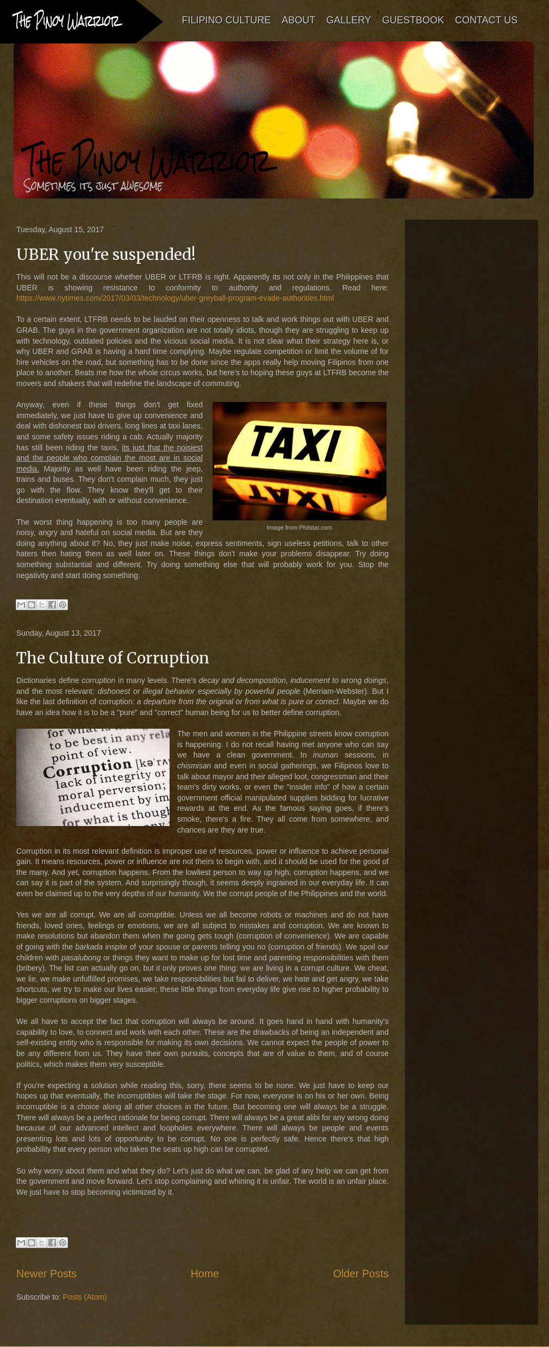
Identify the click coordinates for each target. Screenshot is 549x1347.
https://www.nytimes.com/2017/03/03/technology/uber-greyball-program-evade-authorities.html (175, 298)
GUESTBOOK (413, 20)
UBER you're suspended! (106, 254)
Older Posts (361, 1274)
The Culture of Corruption (112, 658)
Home (205, 1274)
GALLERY (349, 20)
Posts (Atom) (85, 1297)
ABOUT (299, 20)
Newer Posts (46, 1274)
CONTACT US (486, 20)
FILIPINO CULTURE (226, 20)
